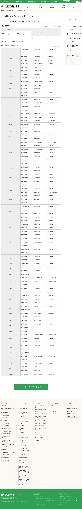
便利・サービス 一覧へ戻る (33, 387)
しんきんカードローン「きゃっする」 (24, 409)
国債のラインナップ (39, 413)
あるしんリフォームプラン (24, 448)
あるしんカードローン (23, 406)
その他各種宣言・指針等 (39, 504)
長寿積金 (4, 449)
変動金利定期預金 (6, 428)
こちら (13, 498)
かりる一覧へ (21, 484)
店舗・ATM (43, 1)
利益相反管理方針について (39, 494)
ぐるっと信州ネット (71, 26)
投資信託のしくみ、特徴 (40, 420)
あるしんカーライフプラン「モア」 (24, 422)
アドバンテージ (21, 442)
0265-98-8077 (29, 471)
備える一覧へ (54, 411)
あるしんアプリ (70, 23)
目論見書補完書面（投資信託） (40, 417)
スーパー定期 (5, 423)
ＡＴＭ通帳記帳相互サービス (73, 30)
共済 (52, 408)
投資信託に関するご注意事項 (41, 423)
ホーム (2, 10)
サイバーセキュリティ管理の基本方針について (67, 500)
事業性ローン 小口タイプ (24, 460)
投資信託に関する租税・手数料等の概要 (41, 429)
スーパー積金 (5, 446)
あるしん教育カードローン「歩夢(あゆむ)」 (24, 429)
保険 (52, 406)
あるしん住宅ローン (22, 445)
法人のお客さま (19, 1)
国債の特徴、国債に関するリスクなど (41, 406)
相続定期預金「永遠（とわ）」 (7, 437)
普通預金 (4, 406)
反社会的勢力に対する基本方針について (65, 494)
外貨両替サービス (70, 41)
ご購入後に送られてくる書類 (41, 435)
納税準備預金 (5, 415)
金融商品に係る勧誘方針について (64, 493)
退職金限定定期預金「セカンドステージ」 (8, 441)
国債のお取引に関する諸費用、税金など (40, 410)
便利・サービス (9, 10)
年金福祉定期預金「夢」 (7, 433)
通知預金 (4, 420)
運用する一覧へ (38, 440)
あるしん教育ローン (22, 425)
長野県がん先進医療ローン (24, 457)
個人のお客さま (7, 1)
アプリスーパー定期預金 (7, 444)
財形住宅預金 (5, 457)
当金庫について (31, 1)
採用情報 (56, 1)
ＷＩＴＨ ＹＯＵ (22, 416)
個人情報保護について (38, 493)
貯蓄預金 (4, 417)
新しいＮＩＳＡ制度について (41, 437)
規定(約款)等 (60, 504)
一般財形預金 (5, 454)
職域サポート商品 (22, 462)
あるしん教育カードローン (24, 432)
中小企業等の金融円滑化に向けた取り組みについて (44, 498)
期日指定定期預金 (6, 431)
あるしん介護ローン (22, 454)
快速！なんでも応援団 (23, 437)
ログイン (77, 1)
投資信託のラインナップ (40, 432)
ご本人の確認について (38, 496)
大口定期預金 (5, 425)
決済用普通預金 (5, 412)
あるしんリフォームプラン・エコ (24, 451)
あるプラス (20, 440)
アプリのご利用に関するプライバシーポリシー (43, 502)
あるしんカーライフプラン (24, 419)
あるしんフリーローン (23, 435)
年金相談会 (69, 50)
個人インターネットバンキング (73, 34)
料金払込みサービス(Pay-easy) (73, 38)
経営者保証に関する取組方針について (65, 502)
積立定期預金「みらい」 (7, 452)
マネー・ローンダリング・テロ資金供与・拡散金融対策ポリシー (45, 500)
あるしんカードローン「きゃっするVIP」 (24, 413)
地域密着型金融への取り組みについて (65, 496)
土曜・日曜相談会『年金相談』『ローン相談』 (72, 45)
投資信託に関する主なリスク (41, 425)
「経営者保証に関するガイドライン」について (67, 498)
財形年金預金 (5, 460)
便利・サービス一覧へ (72, 416)
